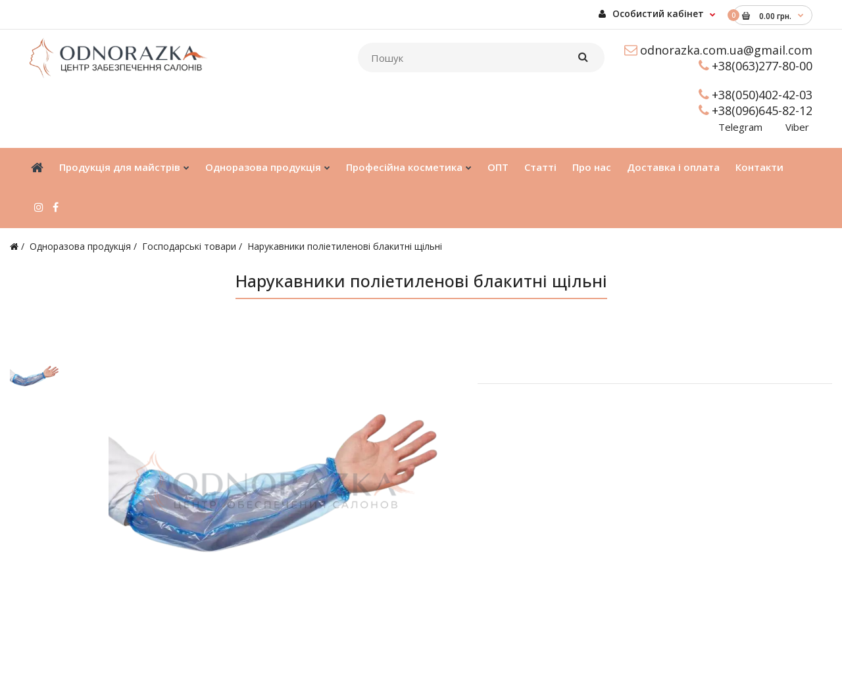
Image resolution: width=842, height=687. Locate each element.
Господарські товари (189, 246)
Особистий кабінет (651, 13)
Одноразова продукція (80, 246)
